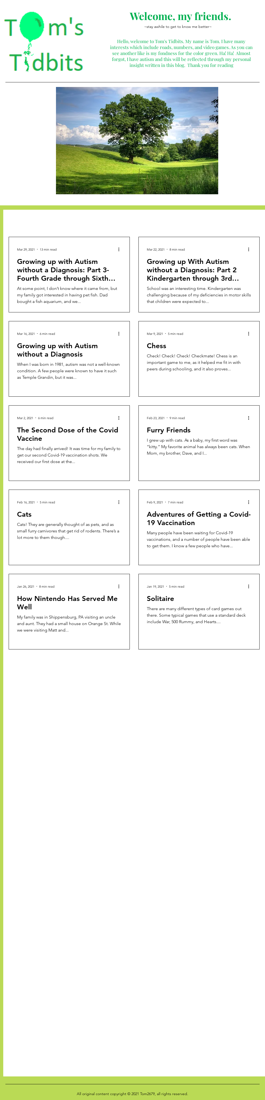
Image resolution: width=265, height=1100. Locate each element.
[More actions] (120, 249)
